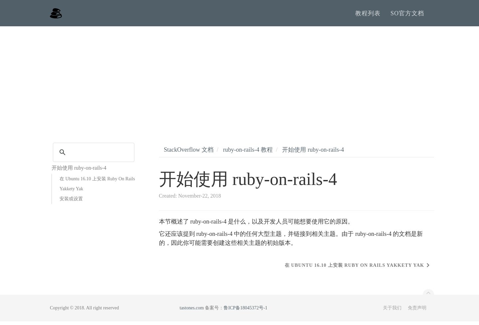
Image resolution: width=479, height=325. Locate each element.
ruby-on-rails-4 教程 (247, 153)
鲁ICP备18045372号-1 (245, 311)
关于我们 (392, 311)
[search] (92, 156)
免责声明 (417, 311)
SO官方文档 (407, 15)
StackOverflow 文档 (189, 153)
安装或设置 (71, 202)
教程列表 (368, 15)
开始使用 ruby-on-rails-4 (313, 153)
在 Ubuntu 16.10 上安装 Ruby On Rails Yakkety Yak (97, 187)
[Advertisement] (239, 79)
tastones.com (192, 311)
